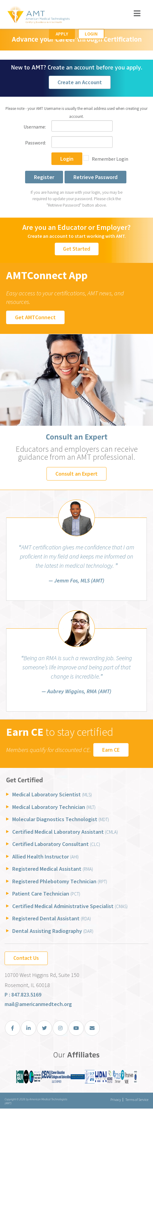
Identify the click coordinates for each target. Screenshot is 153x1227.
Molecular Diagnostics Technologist (60, 819)
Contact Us (26, 958)
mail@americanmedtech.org (38, 1004)
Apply (62, 34)
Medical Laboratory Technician (53, 806)
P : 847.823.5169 (23, 994)
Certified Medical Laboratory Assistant (65, 831)
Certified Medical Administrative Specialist (70, 906)
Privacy (115, 1099)
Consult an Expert (76, 473)
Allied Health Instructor (45, 856)
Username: (35, 127)
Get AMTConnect (35, 317)
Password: (35, 143)
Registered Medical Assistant (52, 868)
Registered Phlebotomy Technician (59, 881)
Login (91, 34)
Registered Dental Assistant (51, 918)
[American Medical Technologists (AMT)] (38, 15)
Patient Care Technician (46, 893)
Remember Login (110, 159)
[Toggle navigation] (137, 13)
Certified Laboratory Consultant (56, 843)
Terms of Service (136, 1099)
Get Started (76, 248)
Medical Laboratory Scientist (52, 794)
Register (44, 177)
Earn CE (111, 749)
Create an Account (80, 82)
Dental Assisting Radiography (52, 930)
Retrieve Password (95, 177)
